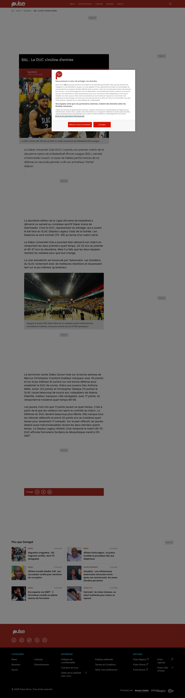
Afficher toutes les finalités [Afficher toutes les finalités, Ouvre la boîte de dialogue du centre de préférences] (79, 125)
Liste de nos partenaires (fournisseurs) (69, 116)
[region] (93, 100)
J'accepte (102, 125)
